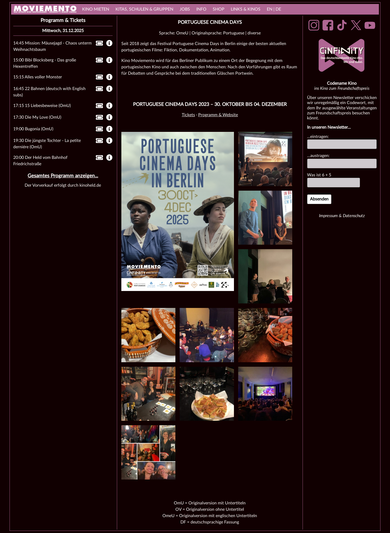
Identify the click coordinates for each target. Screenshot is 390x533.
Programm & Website (218, 115)
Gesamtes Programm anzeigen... (63, 175)
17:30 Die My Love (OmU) (37, 117)
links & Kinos (245, 9)
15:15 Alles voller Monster (37, 77)
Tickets (188, 115)
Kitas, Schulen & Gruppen (144, 9)
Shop (218, 9)
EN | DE (274, 9)
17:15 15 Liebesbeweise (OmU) (42, 106)
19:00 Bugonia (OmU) (33, 129)
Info (201, 9)
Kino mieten (95, 9)
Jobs (185, 9)
